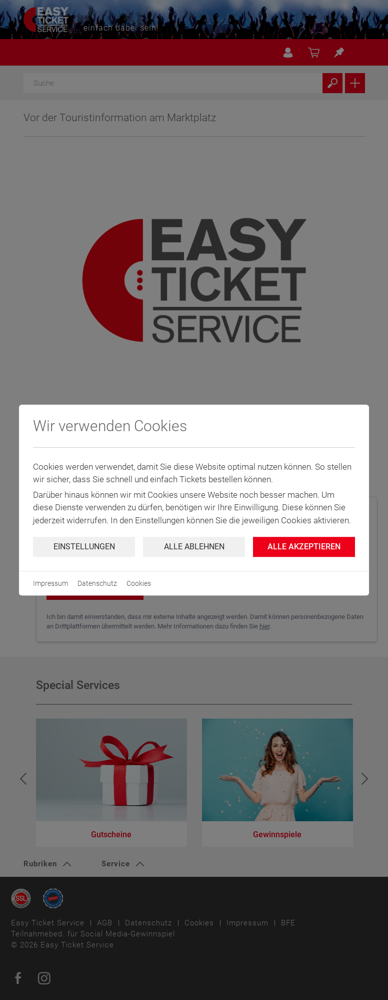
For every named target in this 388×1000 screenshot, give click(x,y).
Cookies (138, 583)
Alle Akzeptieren (304, 546)
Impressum (50, 583)
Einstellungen (84, 546)
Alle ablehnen (194, 546)
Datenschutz (97, 583)
